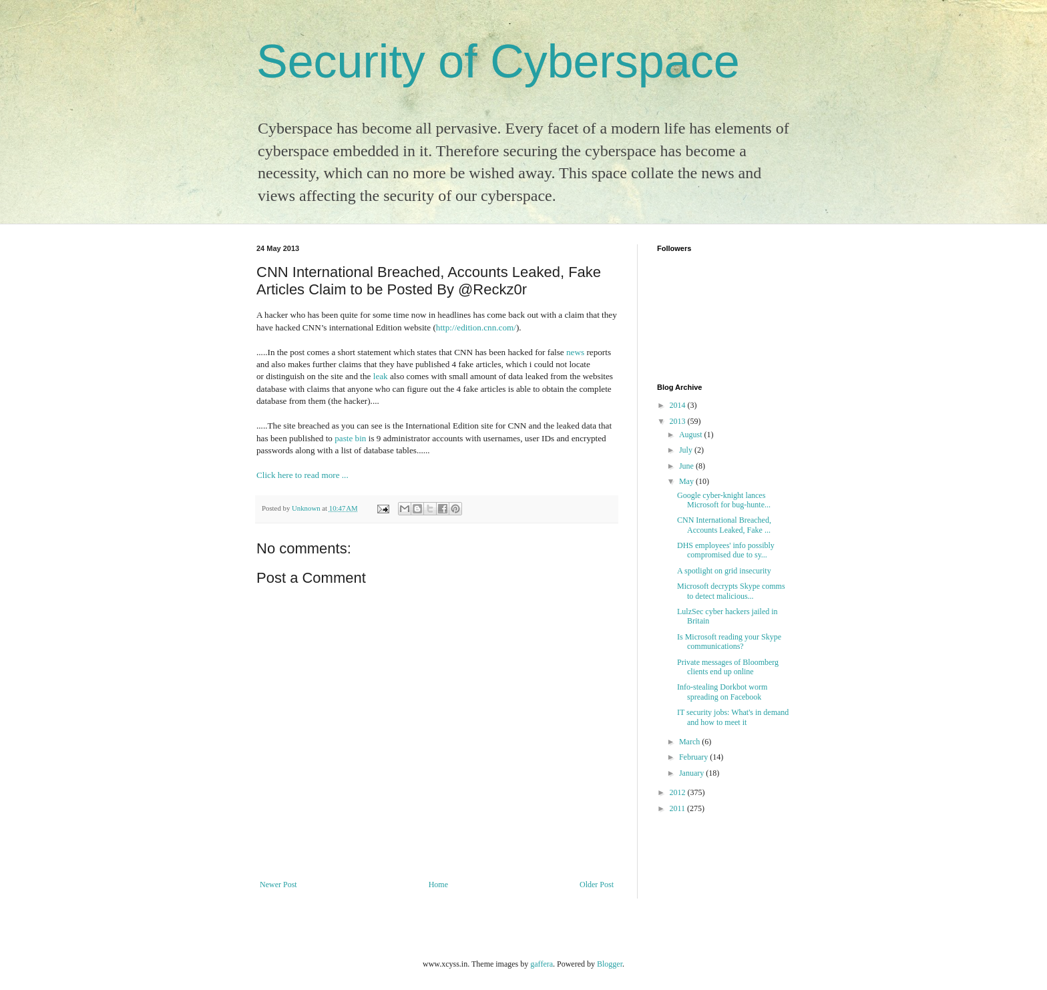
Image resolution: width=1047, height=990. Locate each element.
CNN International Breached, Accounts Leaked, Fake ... (724, 524)
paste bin (350, 438)
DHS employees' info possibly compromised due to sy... (726, 550)
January (692, 773)
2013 (679, 421)
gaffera (541, 964)
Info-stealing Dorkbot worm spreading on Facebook (722, 691)
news (575, 352)
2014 (679, 405)
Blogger (609, 964)
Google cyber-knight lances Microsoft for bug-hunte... (724, 500)
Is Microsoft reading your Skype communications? (729, 641)
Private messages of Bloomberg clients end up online (728, 667)
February (694, 757)
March (690, 741)
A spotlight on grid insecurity (724, 570)
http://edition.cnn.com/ (476, 327)
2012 (679, 792)
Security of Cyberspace (498, 61)
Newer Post (278, 884)
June (687, 466)
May (687, 481)
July (686, 450)
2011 (679, 808)
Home (438, 884)
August (691, 434)
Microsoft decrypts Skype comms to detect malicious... (731, 590)
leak (380, 376)
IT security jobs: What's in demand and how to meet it (733, 717)
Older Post (597, 884)
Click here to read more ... (302, 475)
